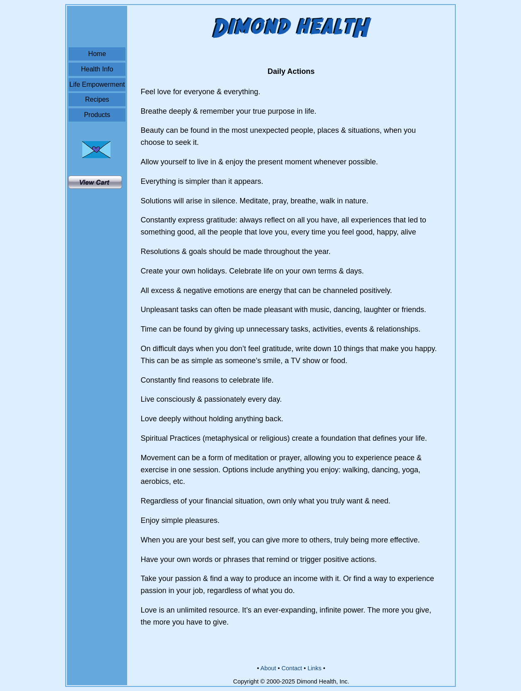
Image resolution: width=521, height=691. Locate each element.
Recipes (97, 99)
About (268, 668)
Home (97, 53)
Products (97, 114)
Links (314, 668)
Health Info (97, 69)
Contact (291, 668)
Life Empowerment (97, 84)
